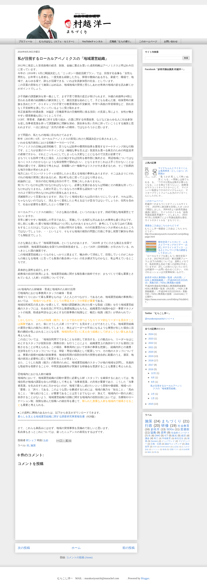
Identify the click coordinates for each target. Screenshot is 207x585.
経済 (183, 435)
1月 (153, 398)
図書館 (185, 429)
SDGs (170, 429)
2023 (151, 338)
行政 (149, 425)
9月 (153, 377)
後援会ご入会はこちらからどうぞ (162, 225)
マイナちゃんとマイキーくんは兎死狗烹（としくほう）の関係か (173, 171)
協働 (153, 432)
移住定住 (179, 438)
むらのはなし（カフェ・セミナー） (57, 41)
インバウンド (168, 441)
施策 (33, 445)
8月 (153, 382)
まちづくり (172, 421)
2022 (151, 343)
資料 (163, 432)
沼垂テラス (174, 449)
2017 (151, 365)
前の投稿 (128, 547)
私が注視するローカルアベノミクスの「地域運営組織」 (166, 387)
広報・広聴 (156, 444)
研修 (165, 425)
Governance (165, 447)
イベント (155, 449)
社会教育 (183, 425)
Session (154, 441)
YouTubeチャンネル (92, 41)
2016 (151, 369)
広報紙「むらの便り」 (121, 41)
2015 (151, 404)
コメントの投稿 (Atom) (79, 557)
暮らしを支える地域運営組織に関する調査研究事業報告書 (51, 416)
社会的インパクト (180, 432)
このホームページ (148, 41)
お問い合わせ (171, 41)
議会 (147, 438)
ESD (155, 447)
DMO (157, 435)
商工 (156, 438)
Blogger (145, 578)
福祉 (149, 452)
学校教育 (166, 438)
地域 (164, 449)
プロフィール (25, 41)
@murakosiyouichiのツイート (160, 318)
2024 (151, 334)
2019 (151, 356)
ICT (166, 435)
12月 (153, 373)
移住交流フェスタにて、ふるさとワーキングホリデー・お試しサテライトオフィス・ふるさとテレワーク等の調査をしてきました (173, 247)
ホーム (76, 547)
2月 (153, 394)
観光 (174, 435)
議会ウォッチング (173, 444)
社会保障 (185, 449)
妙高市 (155, 429)
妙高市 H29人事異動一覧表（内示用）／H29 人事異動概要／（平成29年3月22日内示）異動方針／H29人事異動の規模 (166, 280)
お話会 (176, 447)
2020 (151, 352)
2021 (151, 347)
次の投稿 (24, 547)
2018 (151, 360)
